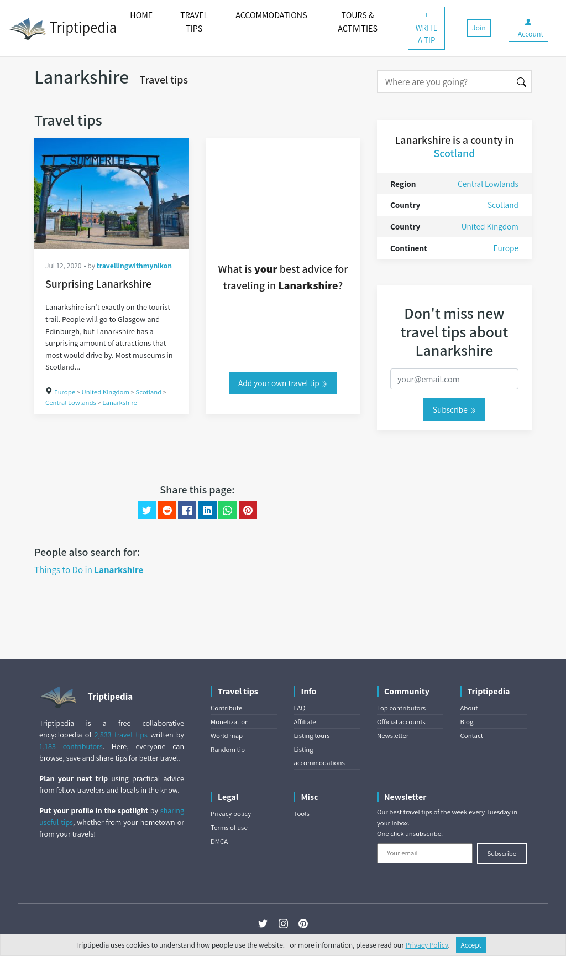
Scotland (148, 392)
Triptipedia (63, 28)
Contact (471, 735)
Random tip (228, 749)
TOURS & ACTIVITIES (358, 21)
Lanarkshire (119, 402)
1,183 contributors (71, 746)
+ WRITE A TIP (427, 27)
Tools (301, 813)
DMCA (219, 841)
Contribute (226, 708)
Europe (64, 392)
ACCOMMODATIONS (271, 15)
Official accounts (401, 721)
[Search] (444, 81)
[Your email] (425, 853)
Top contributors (401, 708)
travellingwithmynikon (134, 266)
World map (227, 735)
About (469, 708)
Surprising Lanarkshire (98, 284)
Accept (471, 945)
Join (479, 28)
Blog (466, 721)
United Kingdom (105, 392)
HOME (141, 15)
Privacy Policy (427, 945)
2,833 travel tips (121, 735)
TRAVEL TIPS (194, 21)
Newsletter (392, 735)
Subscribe (454, 409)
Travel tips (163, 79)
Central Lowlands (70, 402)
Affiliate (305, 721)
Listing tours (311, 735)
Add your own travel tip (283, 382)
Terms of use (229, 827)
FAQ (299, 708)
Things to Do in (88, 570)
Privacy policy (231, 813)
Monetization (230, 721)
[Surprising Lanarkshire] (111, 193)
